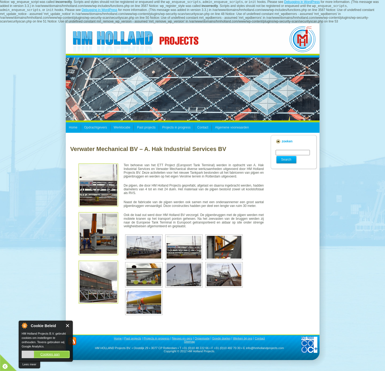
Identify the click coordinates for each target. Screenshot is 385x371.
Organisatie (202, 340)
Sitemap (189, 343)
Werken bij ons (242, 340)
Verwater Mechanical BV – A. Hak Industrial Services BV (148, 150)
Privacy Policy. (54, 346)
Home (118, 340)
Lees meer (29, 364)
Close (68, 325)
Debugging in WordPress (302, 2)
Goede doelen (221, 340)
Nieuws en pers (182, 340)
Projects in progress (157, 340)
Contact (260, 340)
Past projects (132, 340)
